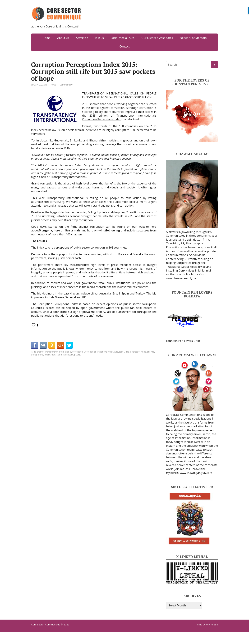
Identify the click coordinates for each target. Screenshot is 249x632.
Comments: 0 (65, 84)
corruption (77, 351)
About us (63, 38)
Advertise (82, 38)
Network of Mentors (193, 38)
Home (46, 38)
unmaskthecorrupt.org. (69, 354)
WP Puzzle (212, 624)
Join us (99, 38)
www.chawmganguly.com (182, 278)
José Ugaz (124, 351)
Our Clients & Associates (157, 38)
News (53, 84)
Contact (124, 46)
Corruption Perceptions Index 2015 (101, 351)
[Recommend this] (34, 325)
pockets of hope (138, 351)
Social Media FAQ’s (123, 38)
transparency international (44, 354)
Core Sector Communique (45, 624)
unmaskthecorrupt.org (49, 202)
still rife (150, 351)
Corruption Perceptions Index (101, 119)
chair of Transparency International (54, 351)
